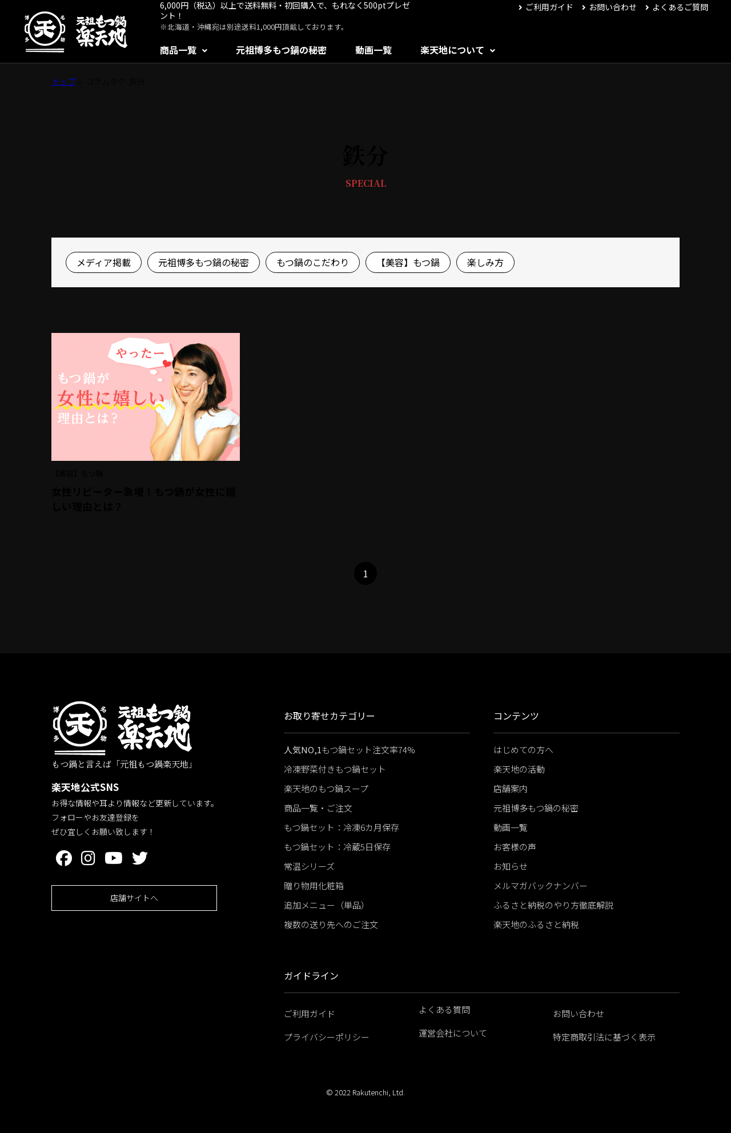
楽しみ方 (485, 262)
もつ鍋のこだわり (312, 262)
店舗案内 (510, 788)
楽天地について (452, 50)
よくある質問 (444, 1009)
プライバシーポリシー (326, 1037)
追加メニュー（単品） (326, 905)
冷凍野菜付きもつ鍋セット (335, 769)
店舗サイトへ (134, 897)
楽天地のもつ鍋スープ (326, 788)
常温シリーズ (309, 866)
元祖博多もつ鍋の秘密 (281, 50)
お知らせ (510, 866)
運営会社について (453, 1033)
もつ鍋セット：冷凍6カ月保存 (341, 827)
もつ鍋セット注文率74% (349, 750)
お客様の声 (514, 847)
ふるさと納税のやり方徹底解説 (553, 905)
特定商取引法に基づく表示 (604, 1037)
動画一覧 (373, 50)
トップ (63, 81)
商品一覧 (178, 50)
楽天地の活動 (519, 769)
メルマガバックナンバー (540, 885)
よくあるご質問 (680, 7)
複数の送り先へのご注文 (331, 924)
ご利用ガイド (549, 7)
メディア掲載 (104, 262)
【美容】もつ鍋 (408, 262)
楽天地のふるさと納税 (536, 924)
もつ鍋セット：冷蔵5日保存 (337, 847)
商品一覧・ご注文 (318, 808)
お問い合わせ (613, 7)
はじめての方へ (523, 750)
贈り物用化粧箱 (314, 885)
